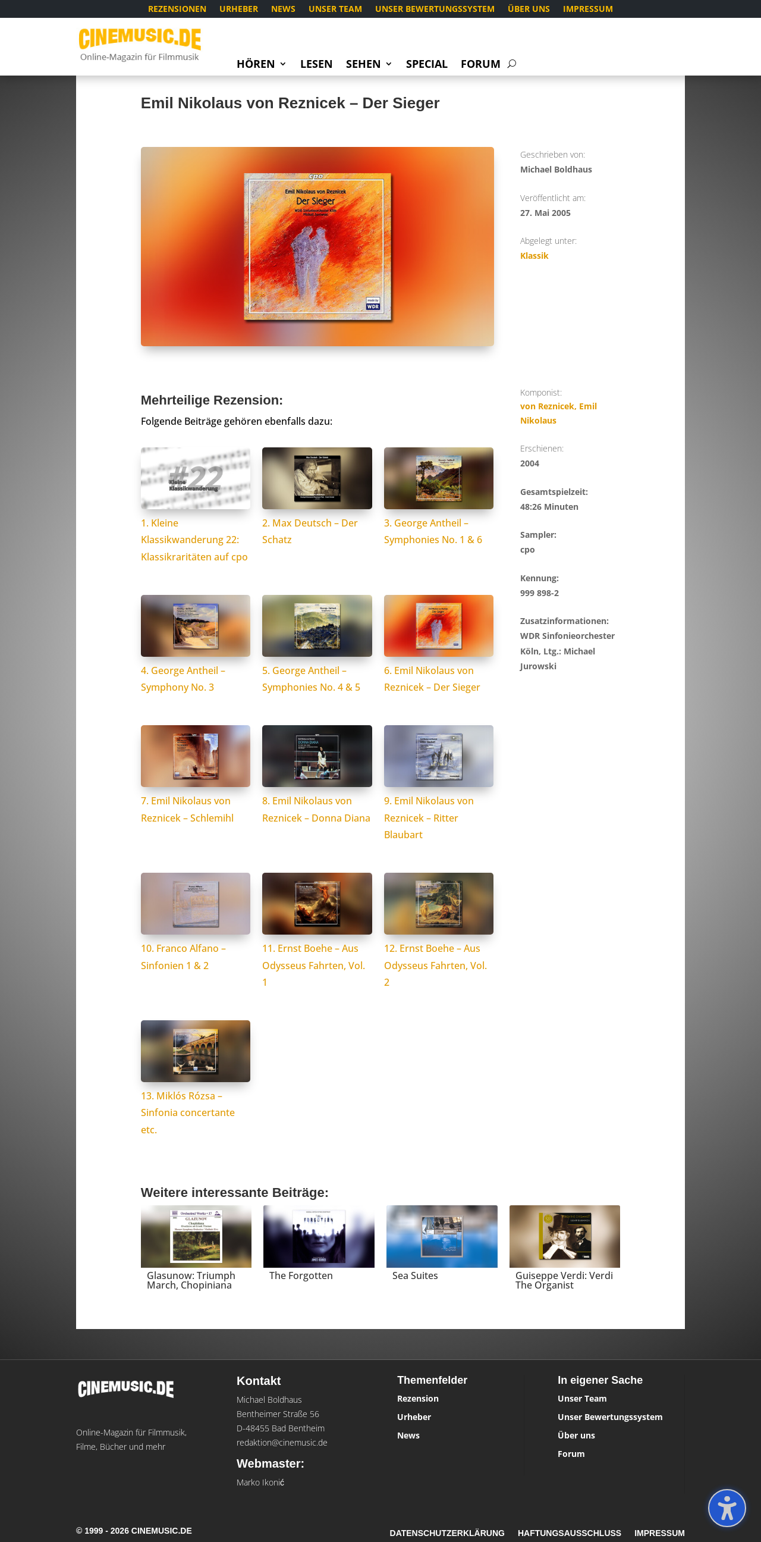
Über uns (529, 9)
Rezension (418, 1398)
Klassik (534, 255)
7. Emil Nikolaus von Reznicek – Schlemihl (196, 801)
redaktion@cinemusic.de (282, 1442)
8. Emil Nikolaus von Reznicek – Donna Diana (317, 801)
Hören (256, 65)
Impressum (588, 9)
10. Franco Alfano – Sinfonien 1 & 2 (196, 948)
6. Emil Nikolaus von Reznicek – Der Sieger (439, 670)
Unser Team (335, 9)
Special (427, 65)
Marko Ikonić (260, 1482)
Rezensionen (177, 9)
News (283, 9)
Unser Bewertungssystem (435, 9)
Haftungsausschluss (569, 1533)
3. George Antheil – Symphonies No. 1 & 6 (439, 523)
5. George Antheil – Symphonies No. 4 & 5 (317, 670)
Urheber (238, 9)
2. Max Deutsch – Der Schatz (317, 523)
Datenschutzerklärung (447, 1533)
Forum (481, 65)
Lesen (316, 65)
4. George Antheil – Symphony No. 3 (196, 670)
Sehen (363, 65)
